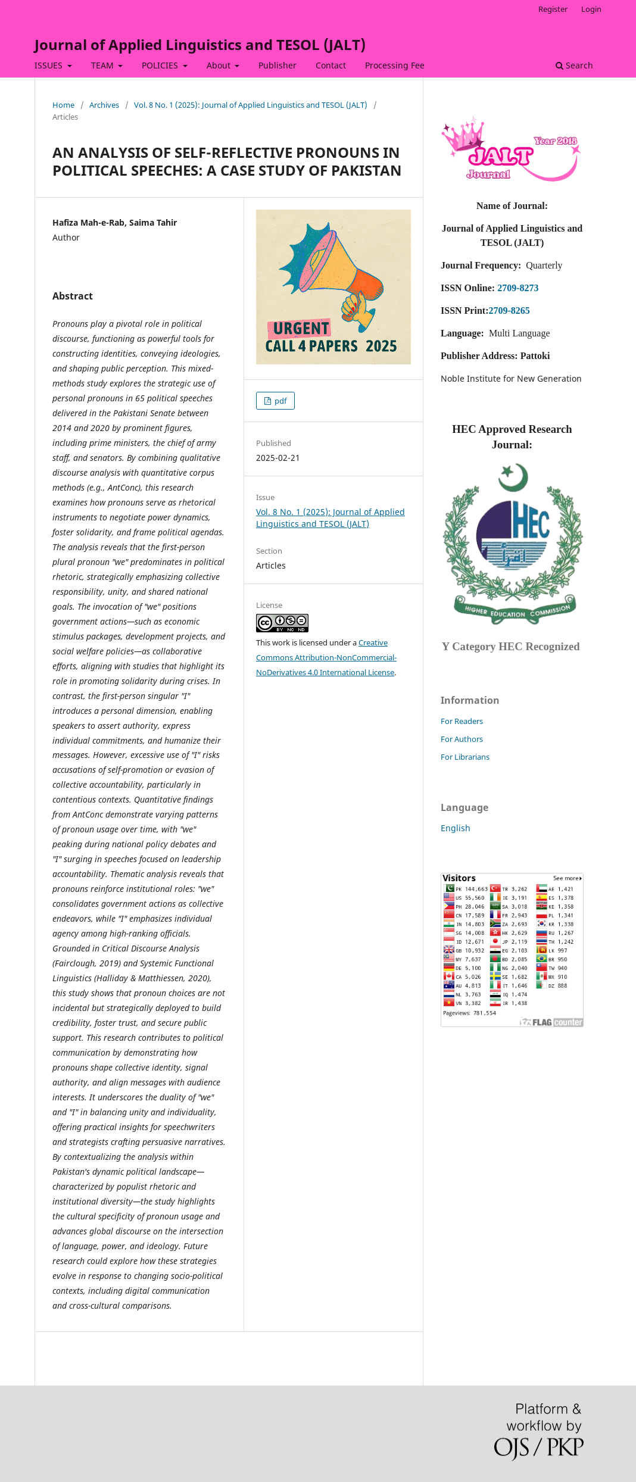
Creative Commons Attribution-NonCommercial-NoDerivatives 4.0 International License (326, 657)
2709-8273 (517, 288)
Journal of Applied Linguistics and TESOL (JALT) (200, 44)
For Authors (462, 739)
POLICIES (161, 65)
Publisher (277, 65)
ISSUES (50, 65)
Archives (104, 104)
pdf (279, 400)
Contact (331, 65)
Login (591, 9)
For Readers (462, 721)
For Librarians (465, 756)
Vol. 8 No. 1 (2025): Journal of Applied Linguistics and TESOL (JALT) (250, 104)
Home (63, 104)
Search (574, 65)
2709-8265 (508, 310)
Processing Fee (395, 65)
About (220, 65)
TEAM (103, 65)
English (455, 828)
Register (553, 9)
